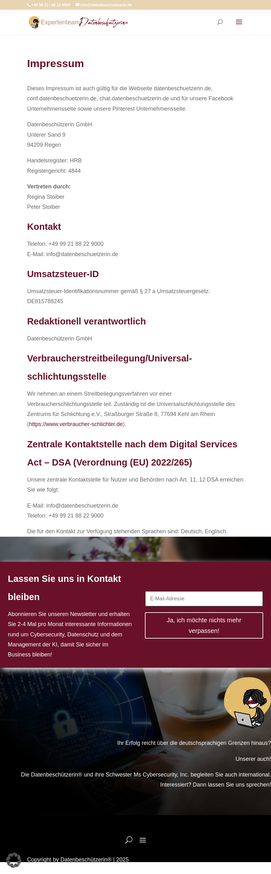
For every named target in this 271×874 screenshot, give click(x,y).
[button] (14, 860)
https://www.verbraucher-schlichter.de (76, 424)
